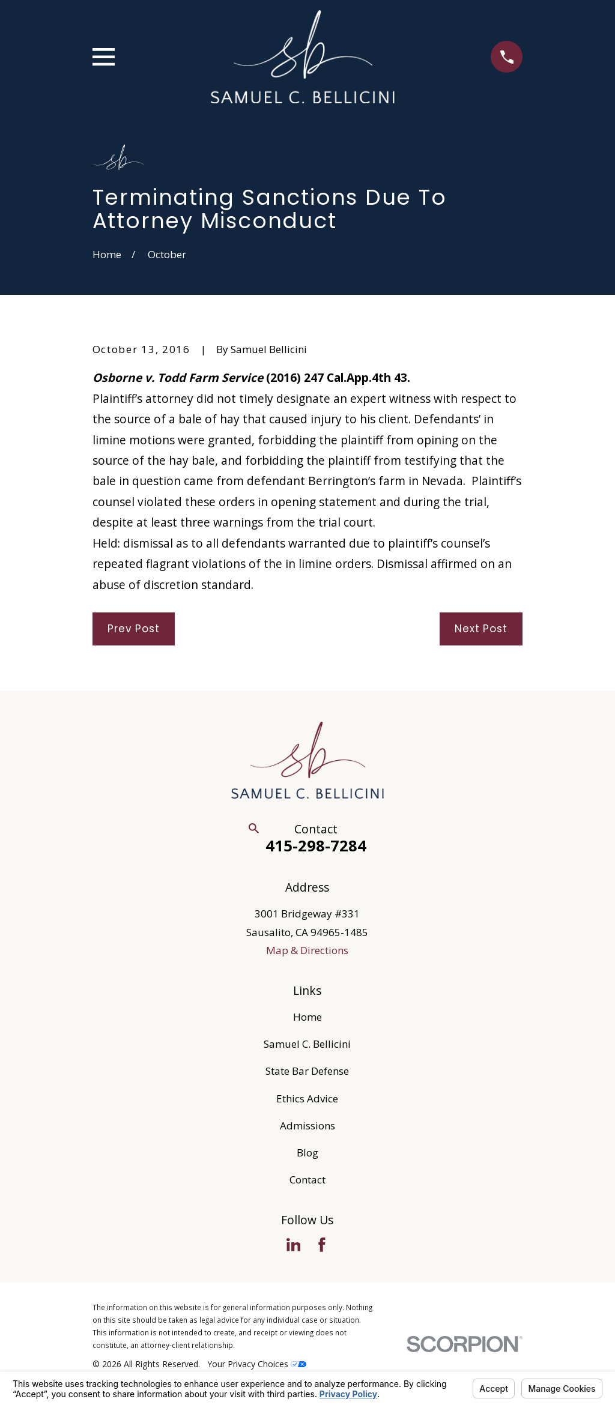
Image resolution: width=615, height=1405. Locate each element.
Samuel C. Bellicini (307, 1044)
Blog (307, 1152)
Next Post (481, 628)
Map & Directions (307, 950)
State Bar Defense (307, 1071)
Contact (307, 1179)
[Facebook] (322, 1244)
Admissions (307, 1125)
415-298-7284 (315, 845)
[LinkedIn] (293, 1244)
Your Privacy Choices (256, 1364)
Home (307, 1017)
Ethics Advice (307, 1098)
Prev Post (134, 628)
